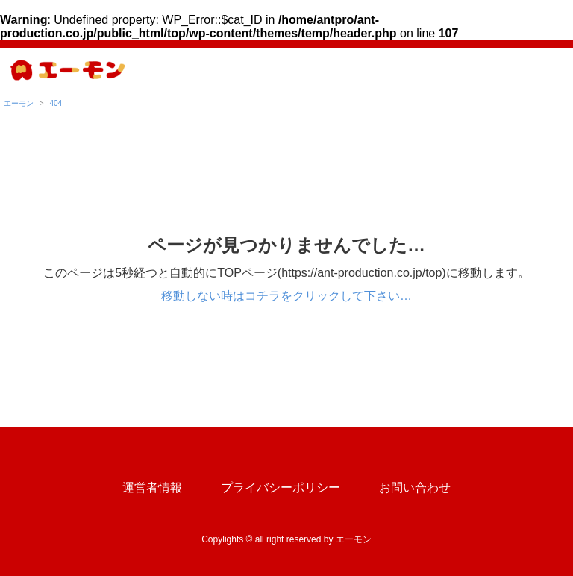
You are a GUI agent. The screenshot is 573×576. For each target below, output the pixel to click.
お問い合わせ (415, 487)
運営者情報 (152, 487)
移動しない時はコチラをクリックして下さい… (286, 295)
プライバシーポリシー (280, 487)
